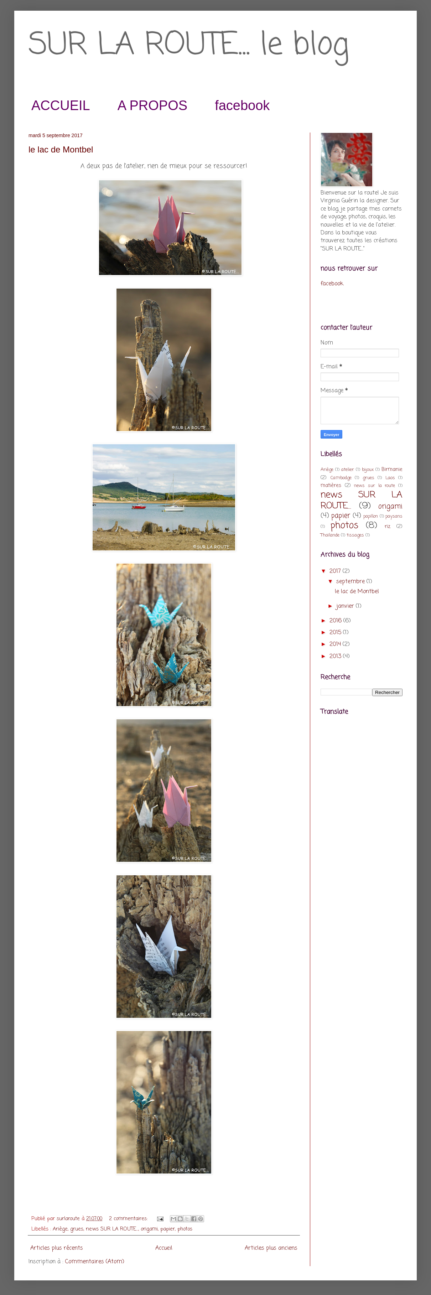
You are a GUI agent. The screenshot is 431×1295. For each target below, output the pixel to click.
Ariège (60, 1229)
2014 (336, 644)
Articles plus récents (56, 1248)
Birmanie (392, 469)
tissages (355, 535)
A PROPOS (152, 105)
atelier (347, 469)
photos (184, 1229)
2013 (336, 656)
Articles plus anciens (271, 1248)
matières (331, 485)
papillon (370, 516)
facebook (242, 105)
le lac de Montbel (60, 149)
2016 (336, 621)
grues (76, 1229)
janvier (346, 606)
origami (149, 1229)
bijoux (368, 469)
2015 (336, 632)
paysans (394, 516)
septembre (351, 581)
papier (167, 1229)
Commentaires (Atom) (94, 1262)
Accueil (163, 1248)
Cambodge (341, 478)
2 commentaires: (129, 1219)
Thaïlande (330, 535)
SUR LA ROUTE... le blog (188, 45)
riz (387, 526)
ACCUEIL (60, 105)
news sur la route (374, 485)
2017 (336, 571)
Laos (390, 478)
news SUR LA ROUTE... (112, 1229)
